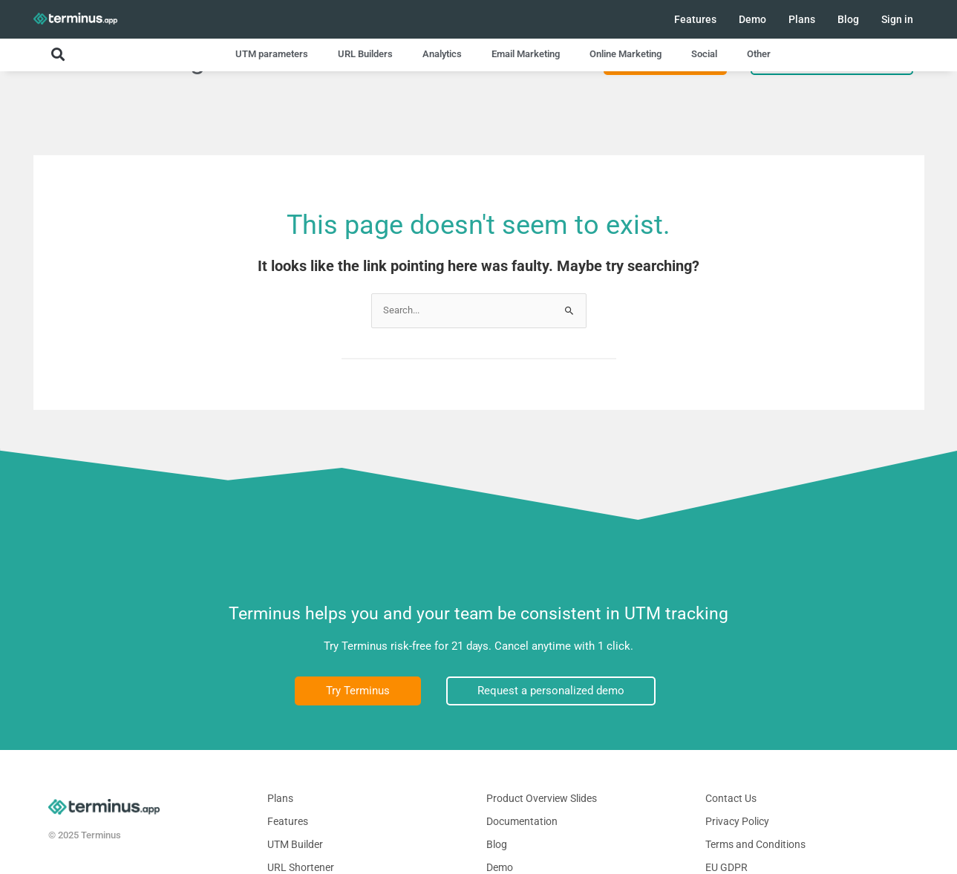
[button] (57, 54)
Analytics (442, 53)
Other (759, 53)
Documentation (522, 821)
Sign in (897, 19)
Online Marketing (625, 53)
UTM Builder (295, 844)
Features (695, 19)
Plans (801, 19)
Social (704, 53)
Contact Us (731, 798)
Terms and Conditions (755, 844)
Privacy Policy (737, 821)
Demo (752, 19)
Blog (848, 19)
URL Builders (365, 53)
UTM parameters (271, 53)
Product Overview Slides (541, 798)
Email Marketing (525, 53)
